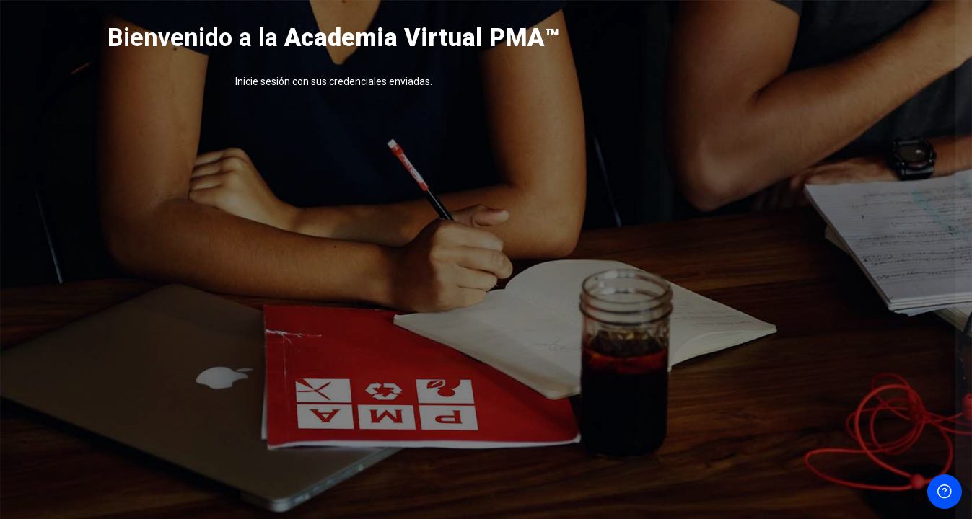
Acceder (819, 387)
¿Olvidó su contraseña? (906, 348)
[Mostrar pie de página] (944, 491)
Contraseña (718, 279)
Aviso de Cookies (820, 477)
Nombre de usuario (737, 210)
